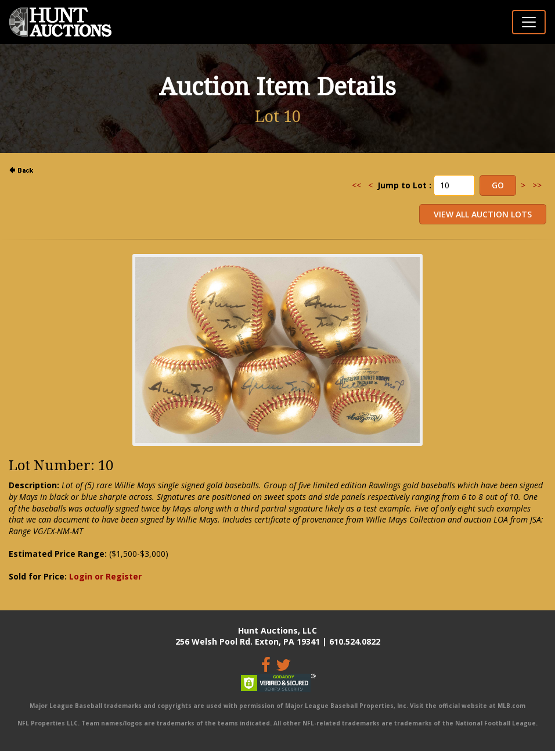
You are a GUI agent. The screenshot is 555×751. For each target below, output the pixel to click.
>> (537, 185)
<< (356, 185)
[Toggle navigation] (529, 22)
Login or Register (105, 576)
